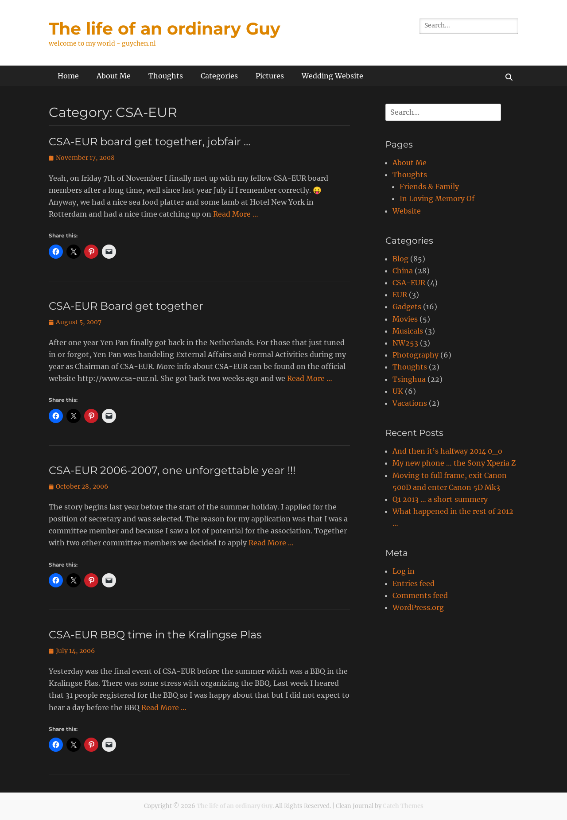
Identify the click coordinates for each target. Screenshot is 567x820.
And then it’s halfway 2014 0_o (447, 451)
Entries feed (413, 583)
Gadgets (406, 306)
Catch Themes (403, 806)
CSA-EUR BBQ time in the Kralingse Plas (155, 634)
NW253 (405, 342)
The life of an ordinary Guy (164, 28)
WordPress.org (418, 607)
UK (397, 391)
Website (406, 210)
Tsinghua (409, 379)
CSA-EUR (408, 282)
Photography (415, 354)
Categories (219, 75)
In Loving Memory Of (437, 198)
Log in (403, 571)
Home (68, 75)
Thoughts (165, 75)
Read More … (235, 214)
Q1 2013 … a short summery (440, 499)
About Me (114, 75)
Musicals (407, 330)
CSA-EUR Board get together (126, 305)
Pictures (270, 75)
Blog (400, 258)
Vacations (409, 403)
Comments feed (420, 595)
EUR (399, 294)
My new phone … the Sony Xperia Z (454, 463)
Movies (405, 319)
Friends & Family (429, 186)
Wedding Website (332, 75)
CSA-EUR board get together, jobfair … (150, 141)
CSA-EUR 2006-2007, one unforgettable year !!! (172, 470)
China (402, 270)
